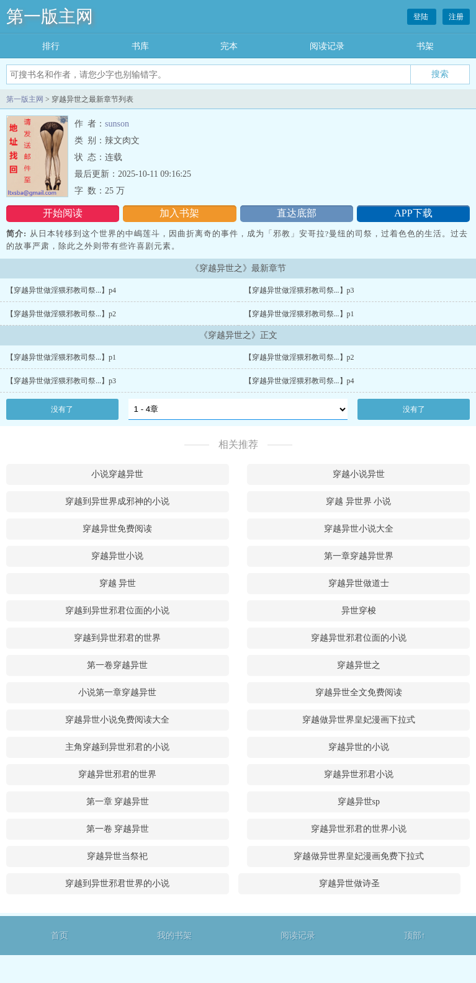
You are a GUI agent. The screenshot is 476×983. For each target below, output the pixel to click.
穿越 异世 (118, 583)
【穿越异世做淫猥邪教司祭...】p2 (61, 313)
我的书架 (174, 935)
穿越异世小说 (117, 556)
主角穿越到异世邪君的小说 (117, 747)
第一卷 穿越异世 (118, 829)
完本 (229, 46)
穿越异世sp (359, 801)
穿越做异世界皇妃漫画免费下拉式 (359, 856)
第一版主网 (49, 16)
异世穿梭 (358, 610)
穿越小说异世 (359, 474)
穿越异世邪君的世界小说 (358, 829)
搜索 (440, 74)
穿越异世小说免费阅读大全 (117, 719)
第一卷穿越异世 (117, 665)
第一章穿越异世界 (358, 556)
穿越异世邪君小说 (358, 774)
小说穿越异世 (117, 474)
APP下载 (413, 213)
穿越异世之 (358, 665)
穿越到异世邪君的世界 (117, 638)
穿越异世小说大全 (358, 528)
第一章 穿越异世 (118, 801)
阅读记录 (327, 46)
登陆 (421, 16)
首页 (59, 935)
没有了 (62, 409)
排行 (51, 46)
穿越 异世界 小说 (358, 501)
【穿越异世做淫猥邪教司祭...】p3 (299, 290)
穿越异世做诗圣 (349, 883)
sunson (117, 123)
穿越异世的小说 (358, 747)
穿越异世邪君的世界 (117, 774)
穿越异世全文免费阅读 (358, 692)
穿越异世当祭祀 (117, 856)
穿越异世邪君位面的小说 (358, 638)
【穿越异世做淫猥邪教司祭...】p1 (299, 313)
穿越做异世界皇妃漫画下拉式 (358, 719)
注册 (456, 16)
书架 (425, 46)
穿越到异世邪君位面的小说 (117, 610)
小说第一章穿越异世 (117, 692)
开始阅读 (63, 213)
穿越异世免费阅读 (117, 528)
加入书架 (179, 213)
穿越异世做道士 (358, 583)
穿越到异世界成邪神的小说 (117, 501)
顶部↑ (415, 935)
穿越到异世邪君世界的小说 (117, 883)
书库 (140, 46)
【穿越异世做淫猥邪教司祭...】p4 (61, 290)
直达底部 (297, 213)
